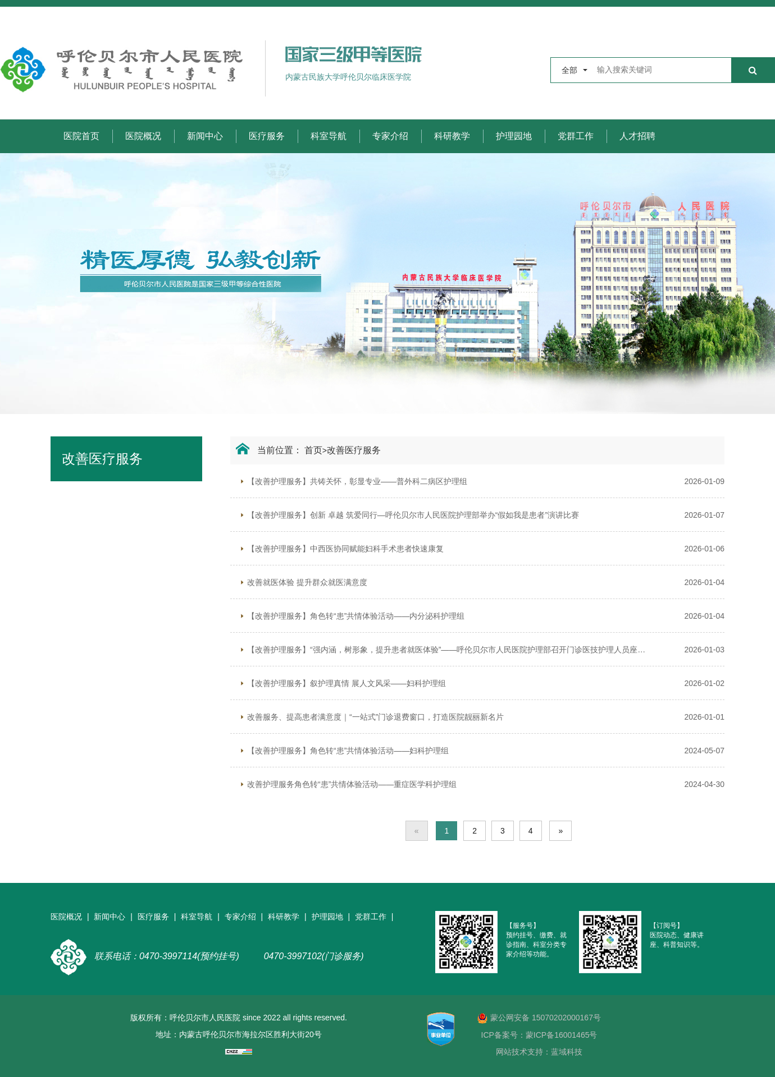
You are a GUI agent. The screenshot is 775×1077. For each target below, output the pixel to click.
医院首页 (81, 136)
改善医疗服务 (354, 450)
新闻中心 (205, 136)
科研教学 (452, 136)
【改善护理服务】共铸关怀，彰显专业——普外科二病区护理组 (357, 481)
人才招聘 (637, 136)
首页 (313, 450)
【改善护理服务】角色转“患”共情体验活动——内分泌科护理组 (355, 615)
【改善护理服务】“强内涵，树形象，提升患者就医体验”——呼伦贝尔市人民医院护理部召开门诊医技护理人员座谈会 (446, 649)
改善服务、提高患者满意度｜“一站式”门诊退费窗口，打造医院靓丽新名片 (375, 716)
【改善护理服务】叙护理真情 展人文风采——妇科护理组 (346, 683)
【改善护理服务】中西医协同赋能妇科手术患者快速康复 (345, 548)
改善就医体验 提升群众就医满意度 (307, 582)
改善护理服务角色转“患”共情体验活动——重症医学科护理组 (352, 784)
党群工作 (576, 136)
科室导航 (329, 136)
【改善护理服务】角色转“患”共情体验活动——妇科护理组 (348, 750)
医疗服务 (267, 136)
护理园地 (514, 136)
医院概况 (143, 136)
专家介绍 (390, 136)
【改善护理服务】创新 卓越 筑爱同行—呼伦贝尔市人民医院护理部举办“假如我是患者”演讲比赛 (413, 514)
